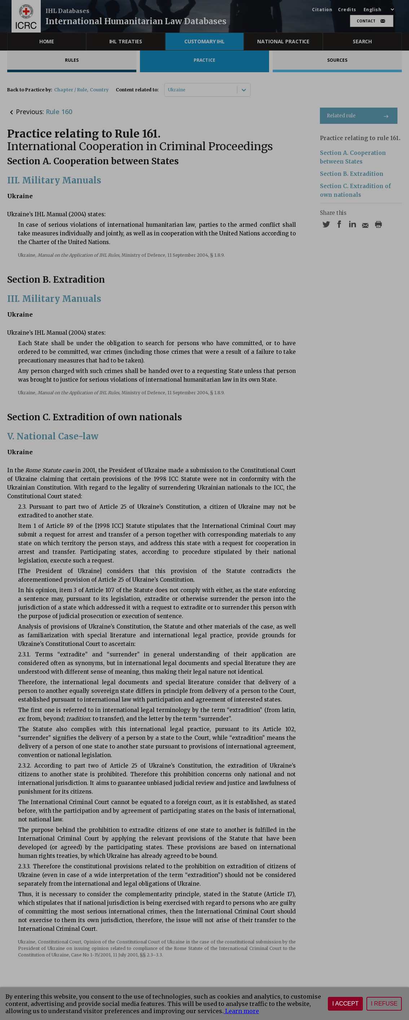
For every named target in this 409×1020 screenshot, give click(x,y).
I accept (345, 1004)
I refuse (384, 1004)
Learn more (241, 1011)
